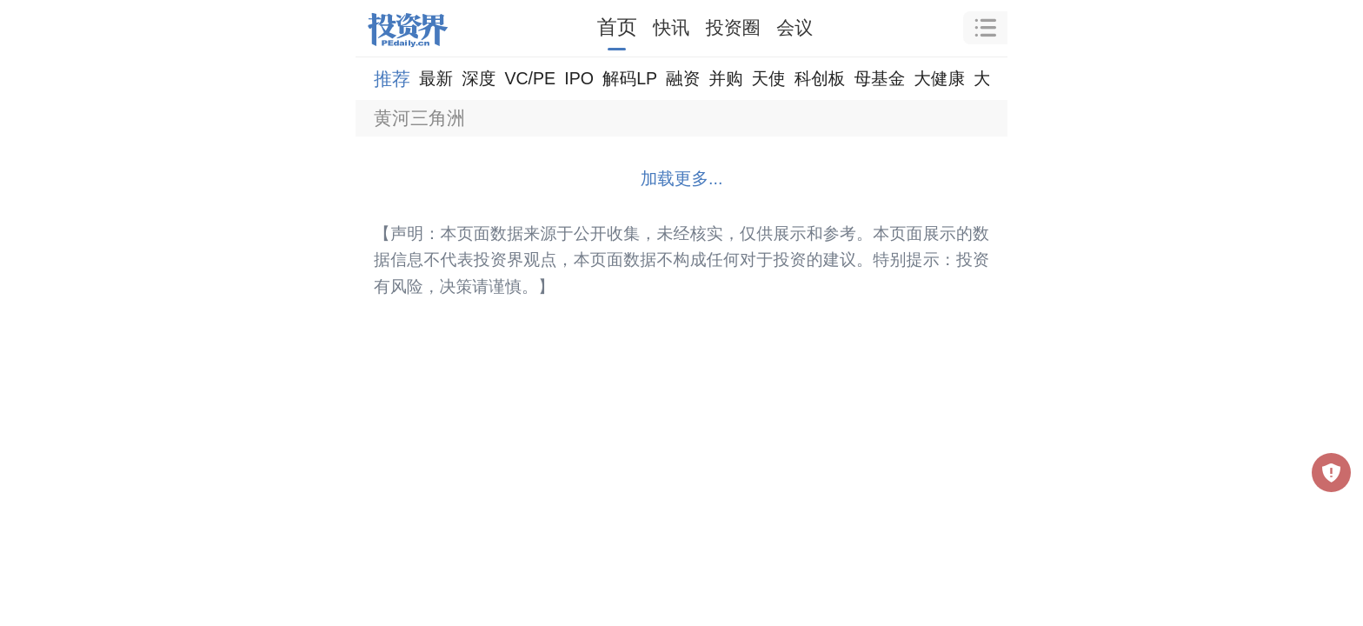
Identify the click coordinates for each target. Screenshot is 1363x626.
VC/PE (529, 78)
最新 (436, 78)
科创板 (820, 78)
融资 (683, 78)
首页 (617, 27)
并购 (725, 78)
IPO (579, 78)
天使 (768, 78)
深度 (478, 78)
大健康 (939, 78)
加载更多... (682, 178)
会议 (794, 27)
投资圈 (733, 27)
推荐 (392, 79)
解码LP (629, 78)
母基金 (879, 78)
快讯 (671, 27)
